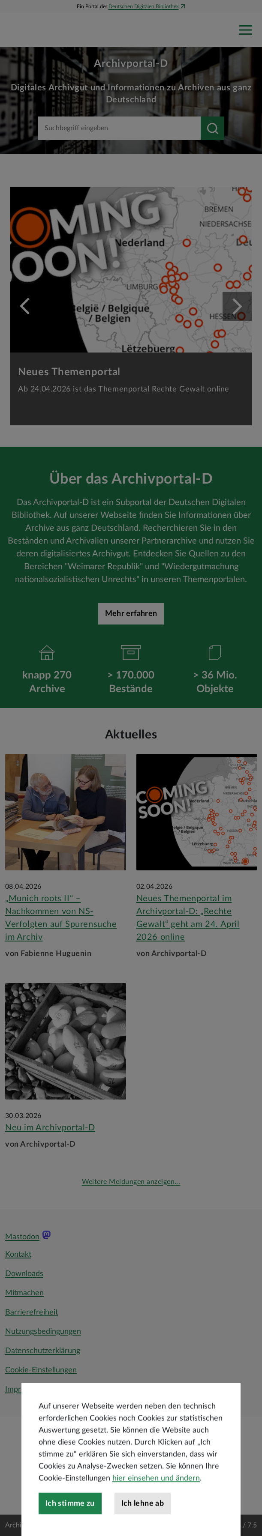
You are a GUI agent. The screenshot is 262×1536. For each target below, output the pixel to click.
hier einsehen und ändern (156, 1509)
